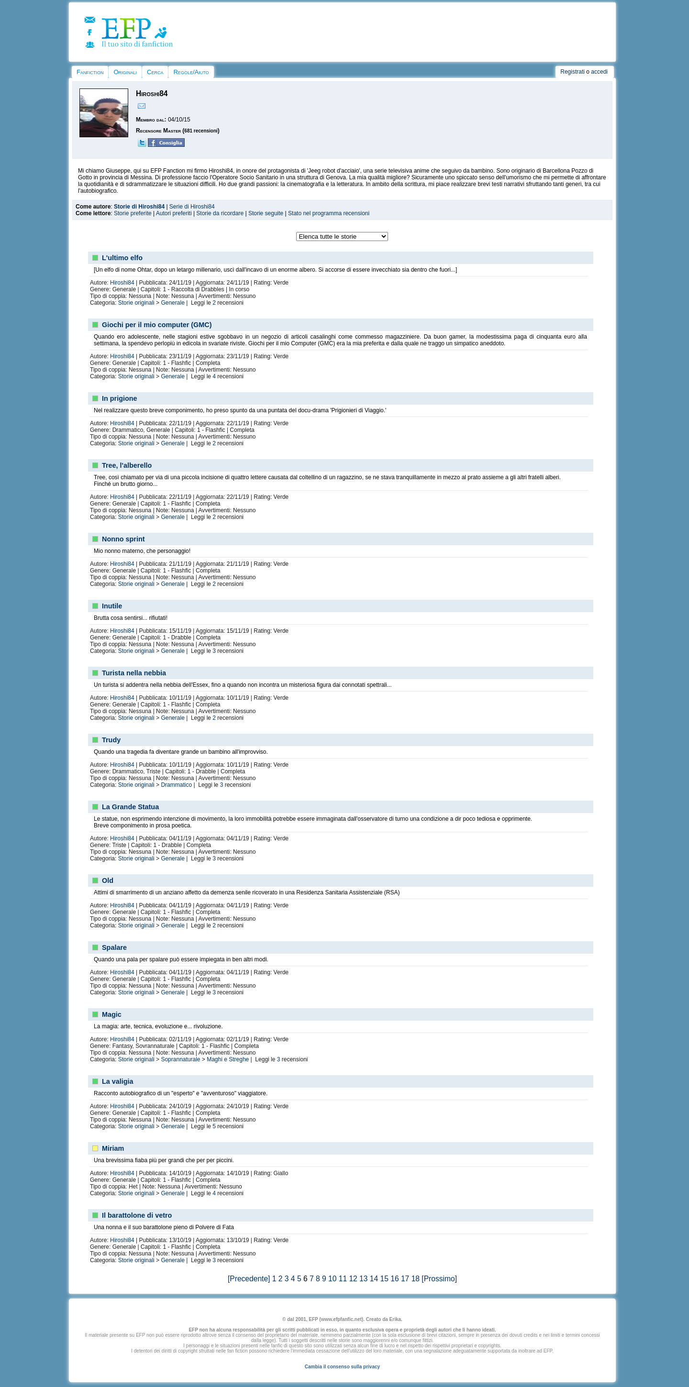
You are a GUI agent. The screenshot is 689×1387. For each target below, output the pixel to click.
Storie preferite (133, 213)
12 (353, 1279)
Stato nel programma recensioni (328, 213)
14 (374, 1279)
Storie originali (136, 302)
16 (394, 1279)
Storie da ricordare (220, 213)
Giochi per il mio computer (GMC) (156, 325)
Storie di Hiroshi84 (139, 206)
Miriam (113, 1148)
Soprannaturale (180, 1059)
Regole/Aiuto (191, 72)
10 (332, 1279)
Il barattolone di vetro (137, 1215)
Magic (112, 1014)
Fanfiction (90, 72)
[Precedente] (249, 1279)
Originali (125, 72)
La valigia (117, 1081)
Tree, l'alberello (127, 465)
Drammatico (176, 785)
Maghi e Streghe (228, 1059)
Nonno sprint (123, 539)
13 (363, 1279)
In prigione (119, 398)
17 (405, 1279)
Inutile (112, 606)
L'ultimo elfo (122, 258)
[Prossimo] (439, 1279)
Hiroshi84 (122, 282)
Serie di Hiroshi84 (192, 206)
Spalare (114, 947)
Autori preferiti (174, 213)
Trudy (111, 740)
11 (343, 1279)
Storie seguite (265, 213)
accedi (599, 71)
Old (107, 880)
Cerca (155, 72)
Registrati (572, 71)
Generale (172, 302)
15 (384, 1279)
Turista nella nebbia (134, 673)
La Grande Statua (130, 807)
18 (415, 1279)
